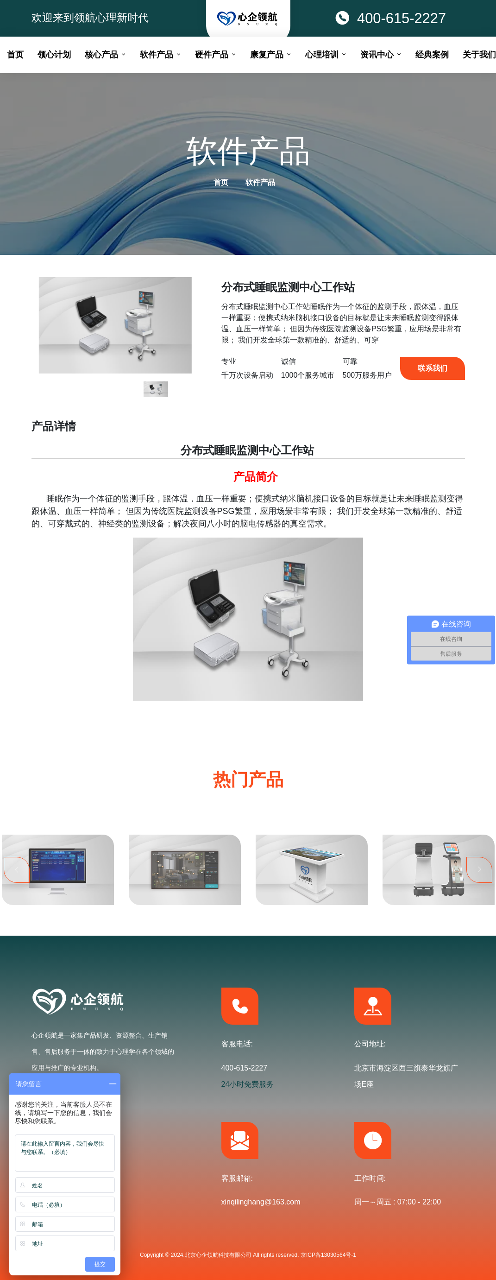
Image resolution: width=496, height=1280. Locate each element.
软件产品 (260, 182)
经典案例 (432, 54)
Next (479, 910)
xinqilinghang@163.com (261, 1202)
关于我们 (479, 54)
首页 (220, 182)
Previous (17, 910)
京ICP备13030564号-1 (328, 1255)
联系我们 (432, 368)
